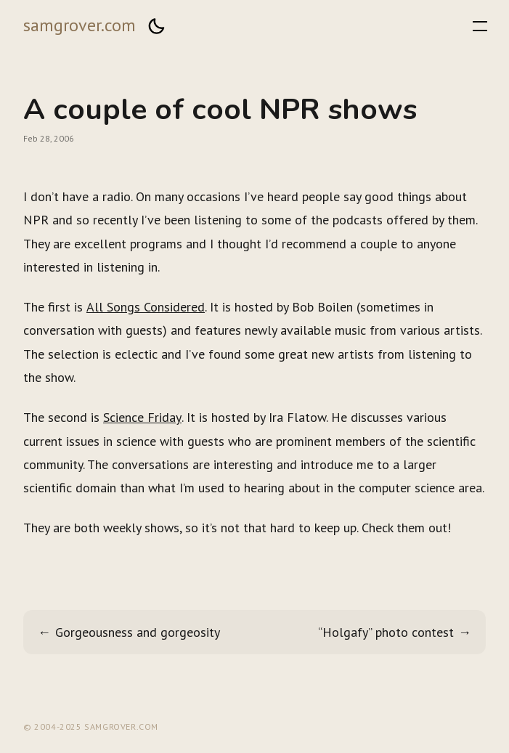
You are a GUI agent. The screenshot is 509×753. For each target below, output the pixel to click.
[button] (156, 26)
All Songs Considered (145, 306)
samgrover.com (79, 25)
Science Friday (142, 417)
